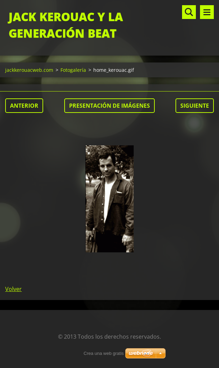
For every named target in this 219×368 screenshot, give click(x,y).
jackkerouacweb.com (29, 70)
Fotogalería (73, 70)
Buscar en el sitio (189, 12)
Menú (207, 12)
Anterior (24, 105)
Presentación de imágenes (109, 105)
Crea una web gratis (104, 353)
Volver (13, 289)
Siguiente (194, 105)
